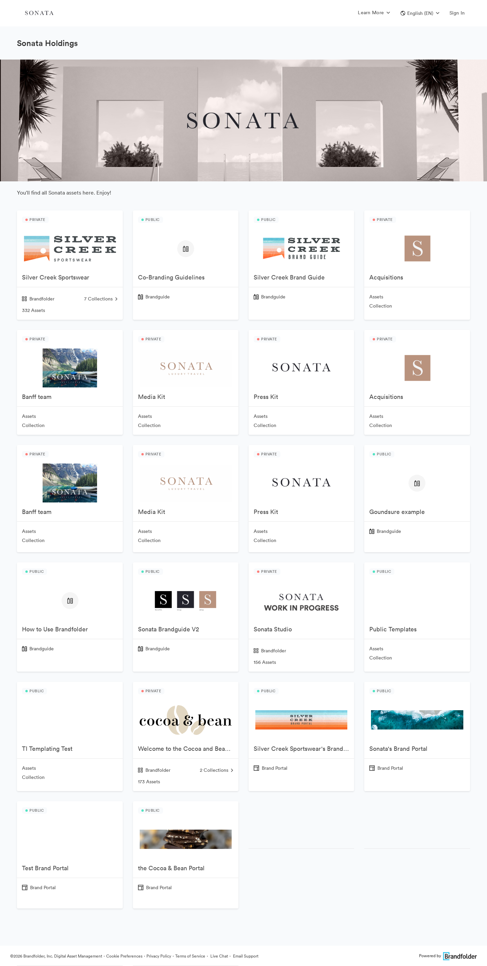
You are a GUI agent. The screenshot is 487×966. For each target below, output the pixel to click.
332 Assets (33, 310)
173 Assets (149, 782)
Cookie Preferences (124, 956)
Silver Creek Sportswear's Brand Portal (304, 748)
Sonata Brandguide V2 (168, 629)
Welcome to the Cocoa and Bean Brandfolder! (188, 748)
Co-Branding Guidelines (171, 277)
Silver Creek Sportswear (55, 277)
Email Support (245, 956)
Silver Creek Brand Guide (289, 277)
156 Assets (265, 662)
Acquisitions (386, 277)
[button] (419, 13)
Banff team (36, 397)
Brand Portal (274, 768)
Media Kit (151, 397)
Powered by (448, 956)
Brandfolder (38, 299)
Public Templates (393, 629)
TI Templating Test (47, 748)
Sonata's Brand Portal (398, 748)
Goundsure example (397, 512)
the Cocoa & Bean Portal (171, 868)
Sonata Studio (273, 629)
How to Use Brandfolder (55, 629)
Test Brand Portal (45, 868)
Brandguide (157, 297)
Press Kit (266, 397)
